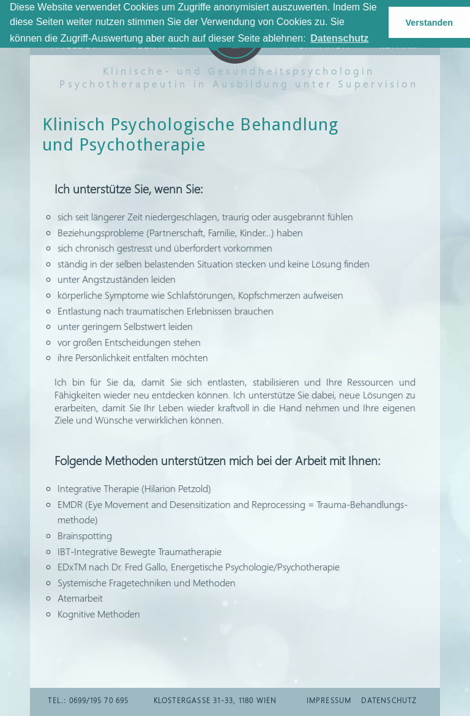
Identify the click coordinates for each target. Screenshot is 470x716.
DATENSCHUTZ (389, 700)
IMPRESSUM (329, 700)
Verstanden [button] (429, 23)
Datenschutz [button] (339, 38)
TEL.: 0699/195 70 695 (88, 700)
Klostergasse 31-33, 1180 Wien (215, 700)
